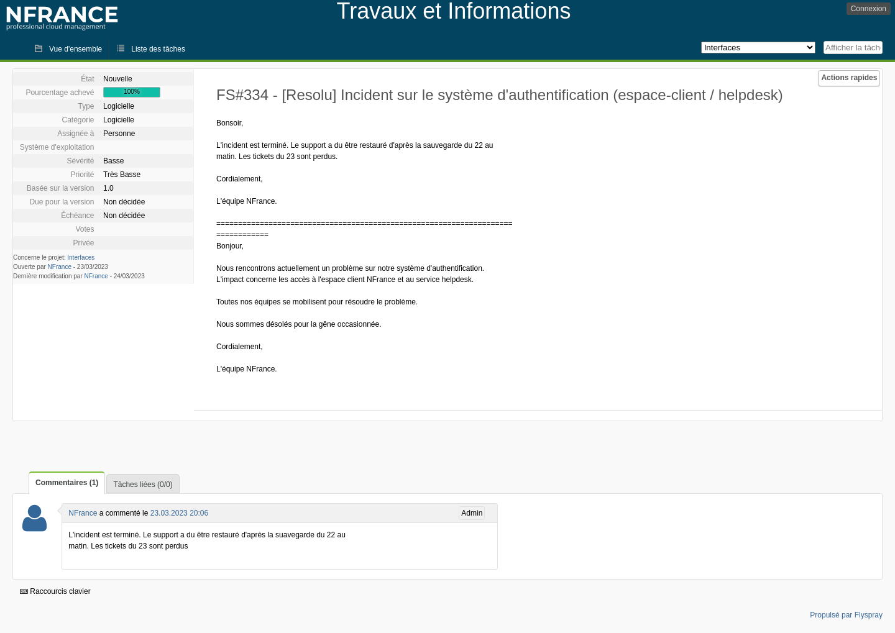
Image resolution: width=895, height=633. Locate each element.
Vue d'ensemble (75, 49)
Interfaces (80, 257)
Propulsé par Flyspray (846, 615)
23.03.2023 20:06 (179, 513)
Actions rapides (849, 77)
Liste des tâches (158, 49)
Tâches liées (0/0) (142, 484)
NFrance (59, 266)
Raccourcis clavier (55, 591)
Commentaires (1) (66, 482)
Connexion (868, 8)
